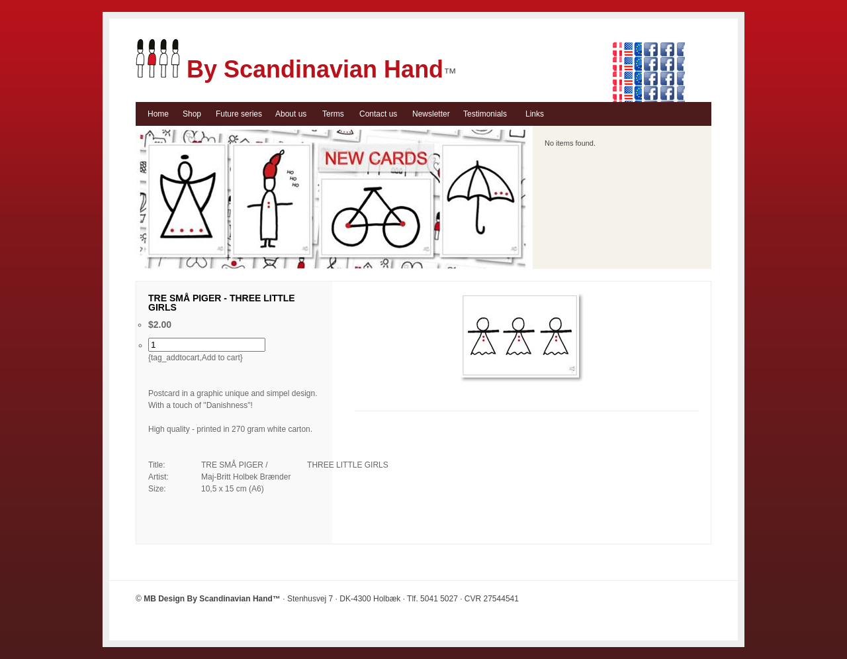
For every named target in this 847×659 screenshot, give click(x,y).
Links (534, 114)
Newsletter (431, 114)
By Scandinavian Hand (289, 69)
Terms (333, 114)
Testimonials (485, 114)
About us (290, 114)
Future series (239, 114)
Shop (192, 114)
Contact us (378, 114)
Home (158, 114)
